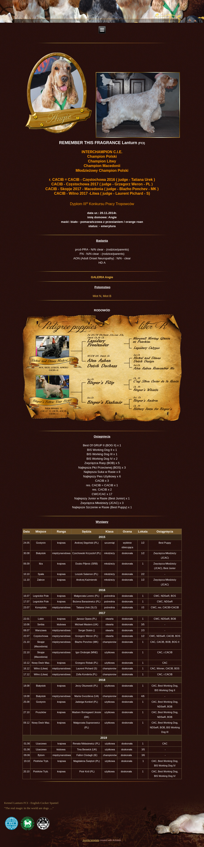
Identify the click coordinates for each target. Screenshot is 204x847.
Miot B (107, 296)
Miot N (97, 296)
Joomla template (91, 840)
